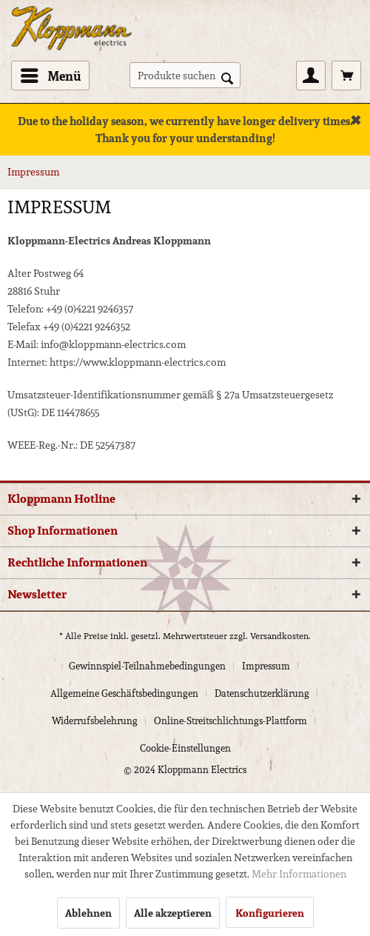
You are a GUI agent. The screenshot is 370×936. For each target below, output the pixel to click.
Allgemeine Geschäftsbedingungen (124, 693)
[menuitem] (50, 75)
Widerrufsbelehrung (95, 721)
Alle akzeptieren (173, 913)
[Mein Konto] (311, 75)
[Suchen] (227, 77)
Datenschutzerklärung (262, 693)
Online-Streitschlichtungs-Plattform (230, 721)
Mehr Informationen (299, 874)
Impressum (266, 666)
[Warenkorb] (346, 75)
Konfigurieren (269, 913)
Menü (51, 75)
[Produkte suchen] (185, 75)
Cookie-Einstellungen (185, 748)
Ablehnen (88, 913)
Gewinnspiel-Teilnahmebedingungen (147, 666)
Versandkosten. (280, 636)
